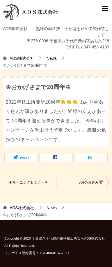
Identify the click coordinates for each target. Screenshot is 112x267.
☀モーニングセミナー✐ (28, 182)
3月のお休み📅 (91, 182)
